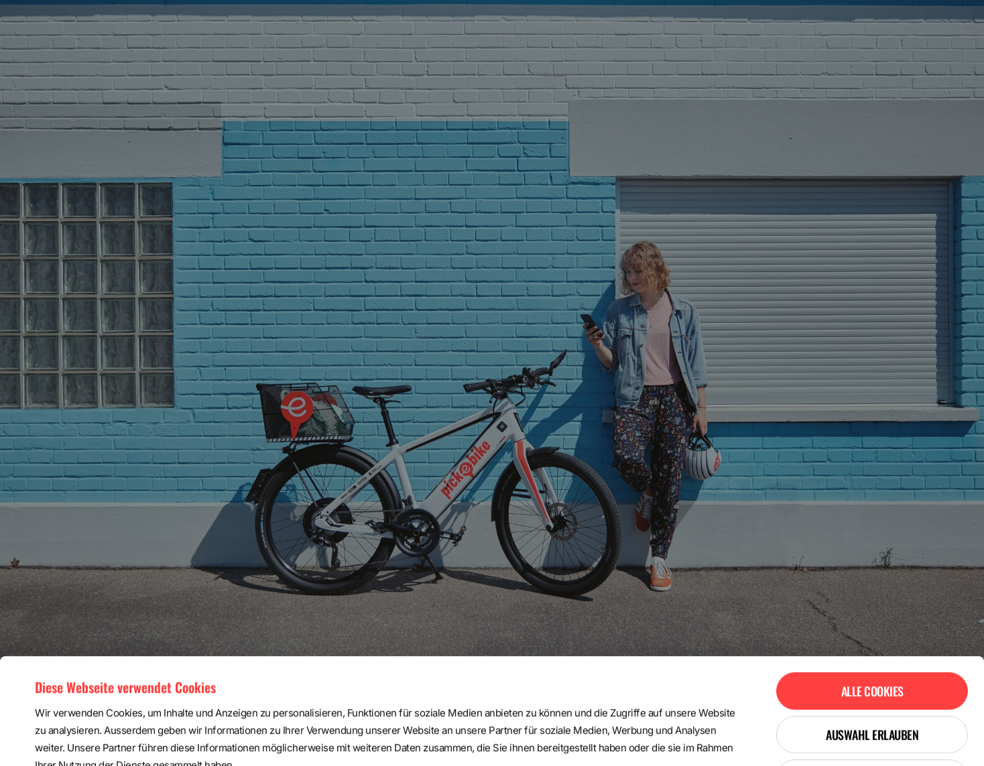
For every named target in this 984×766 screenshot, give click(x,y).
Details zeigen (565, 739)
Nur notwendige (872, 679)
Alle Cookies (872, 591)
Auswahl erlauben (872, 635)
